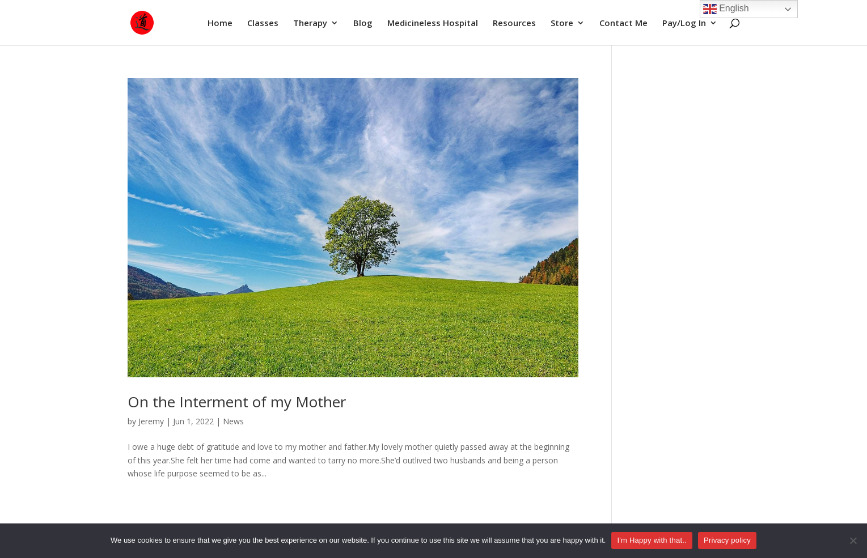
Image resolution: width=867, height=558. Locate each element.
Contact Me (623, 23)
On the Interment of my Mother (237, 401)
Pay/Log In (684, 23)
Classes (262, 23)
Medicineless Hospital (432, 23)
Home (220, 23)
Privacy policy (727, 540)
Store (562, 23)
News (233, 421)
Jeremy (151, 421)
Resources (514, 23)
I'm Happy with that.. (652, 540)
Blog (363, 23)
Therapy (310, 23)
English (726, 9)
